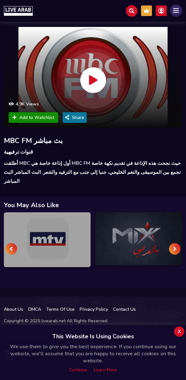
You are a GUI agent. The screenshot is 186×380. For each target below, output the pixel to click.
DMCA (34, 309)
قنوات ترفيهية (18, 152)
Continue (78, 370)
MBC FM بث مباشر (33, 141)
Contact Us (124, 309)
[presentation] (11, 249)
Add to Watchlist (33, 117)
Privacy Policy (94, 309)
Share (74, 117)
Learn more (105, 370)
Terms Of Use (60, 309)
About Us (13, 309)
